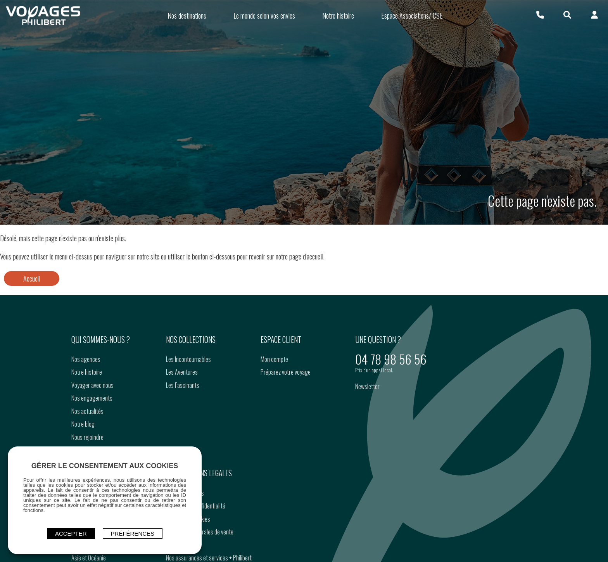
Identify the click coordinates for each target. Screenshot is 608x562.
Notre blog (83, 424)
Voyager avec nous (92, 385)
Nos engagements (91, 398)
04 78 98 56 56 (391, 359)
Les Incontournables (188, 359)
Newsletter (367, 386)
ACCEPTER (71, 533)
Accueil (31, 278)
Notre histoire (86, 372)
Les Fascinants (182, 385)
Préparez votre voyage (286, 372)
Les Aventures (182, 372)
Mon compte (274, 359)
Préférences (133, 533)
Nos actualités (87, 411)
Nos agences (85, 359)
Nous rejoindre (87, 437)
